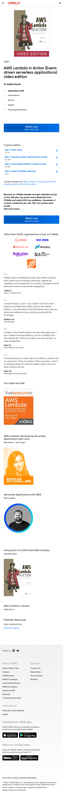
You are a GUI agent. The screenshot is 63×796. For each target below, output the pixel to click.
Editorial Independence (37, 787)
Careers (5, 672)
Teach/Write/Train (10, 668)
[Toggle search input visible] (60, 3)
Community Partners (11, 683)
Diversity (6, 694)
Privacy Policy (36, 675)
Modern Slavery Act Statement (14, 790)
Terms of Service (8, 787)
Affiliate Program (10, 687)
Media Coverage (9, 679)
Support (34, 663)
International (9, 705)
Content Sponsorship (11, 698)
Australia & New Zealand (13, 710)
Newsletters (35, 672)
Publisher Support (11, 628)
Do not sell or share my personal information (19, 778)
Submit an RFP (8, 690)
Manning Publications (17, 110)
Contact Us (35, 668)
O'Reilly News (8, 675)
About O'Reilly (9, 663)
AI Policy (34, 679)
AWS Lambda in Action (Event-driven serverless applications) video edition (30, 183)
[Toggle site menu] (3, 3)
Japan (5, 714)
